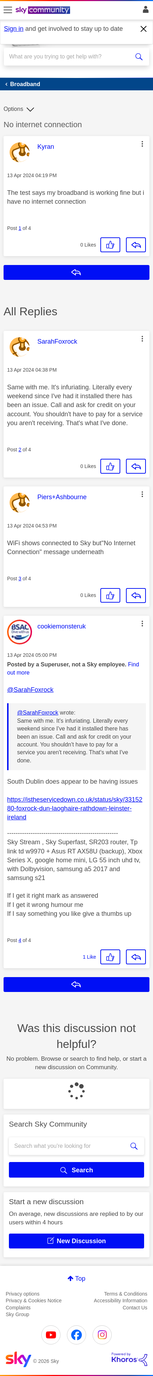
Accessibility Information (120, 1300)
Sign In (144, 11)
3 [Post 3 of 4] (20, 578)
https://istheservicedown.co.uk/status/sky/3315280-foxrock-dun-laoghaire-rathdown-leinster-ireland (74, 808)
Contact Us (135, 1307)
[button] (142, 143)
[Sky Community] (43, 10)
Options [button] (13, 109)
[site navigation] (8, 10)
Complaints (18, 1307)
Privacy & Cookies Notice (34, 1300)
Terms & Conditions (125, 1294)
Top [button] (80, 1278)
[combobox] (69, 57)
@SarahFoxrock (30, 689)
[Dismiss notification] (143, 29)
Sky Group (17, 1314)
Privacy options (22, 1294)
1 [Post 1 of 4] (20, 228)
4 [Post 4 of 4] (20, 940)
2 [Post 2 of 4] (20, 449)
